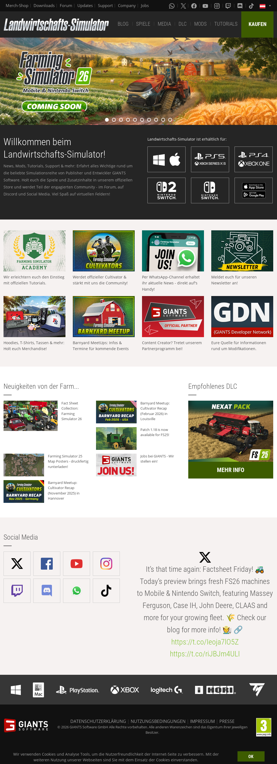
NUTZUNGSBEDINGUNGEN (158, 721)
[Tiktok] (252, 6)
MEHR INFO (230, 470)
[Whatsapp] (172, 6)
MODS (200, 24)
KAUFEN (257, 24)
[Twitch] (229, 6)
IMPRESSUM (202, 721)
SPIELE (143, 24)
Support (105, 5)
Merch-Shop (17, 5)
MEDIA (164, 24)
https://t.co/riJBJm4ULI (205, 653)
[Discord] (240, 6)
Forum (66, 5)
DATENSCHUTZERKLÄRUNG (98, 721)
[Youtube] (206, 6)
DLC (183, 24)
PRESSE (227, 721)
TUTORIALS (226, 24)
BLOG (123, 24)
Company (127, 5)
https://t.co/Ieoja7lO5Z (205, 641)
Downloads (44, 5)
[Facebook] (194, 6)
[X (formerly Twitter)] (183, 6)
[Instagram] (217, 6)
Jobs (145, 5)
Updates (85, 5)
